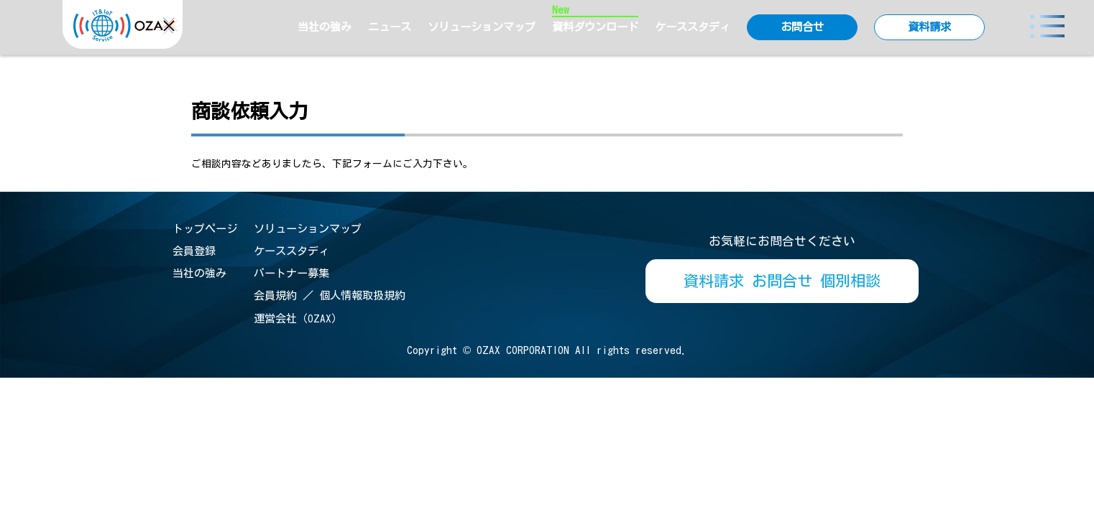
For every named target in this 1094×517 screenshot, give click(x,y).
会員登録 (194, 251)
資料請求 (929, 27)
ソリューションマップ (481, 27)
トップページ (205, 228)
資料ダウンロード (595, 26)
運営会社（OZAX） (298, 318)
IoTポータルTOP (911, 72)
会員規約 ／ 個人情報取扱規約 (329, 295)
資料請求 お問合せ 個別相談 (782, 281)
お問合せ (802, 27)
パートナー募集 (291, 273)
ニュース (389, 27)
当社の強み (324, 27)
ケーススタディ (692, 27)
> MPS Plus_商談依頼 (1022, 72)
